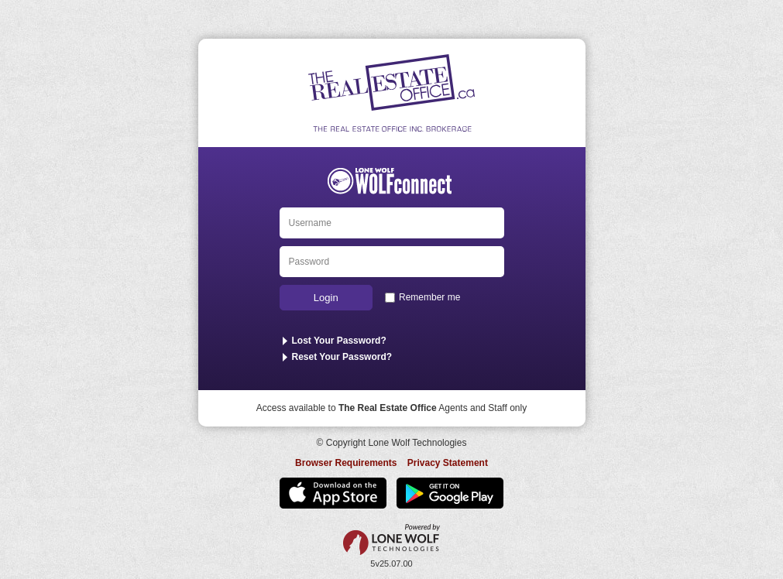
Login (326, 297)
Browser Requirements (346, 462)
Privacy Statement (447, 462)
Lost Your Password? (339, 340)
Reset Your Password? (342, 356)
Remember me (429, 297)
